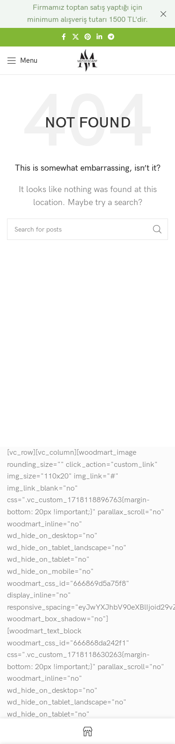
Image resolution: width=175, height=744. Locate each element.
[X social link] (76, 37)
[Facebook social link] (64, 37)
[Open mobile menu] (22, 60)
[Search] (87, 229)
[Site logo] (87, 59)
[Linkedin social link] (99, 37)
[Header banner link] (73, 14)
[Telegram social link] (111, 37)
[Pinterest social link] (88, 37)
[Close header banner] (163, 14)
